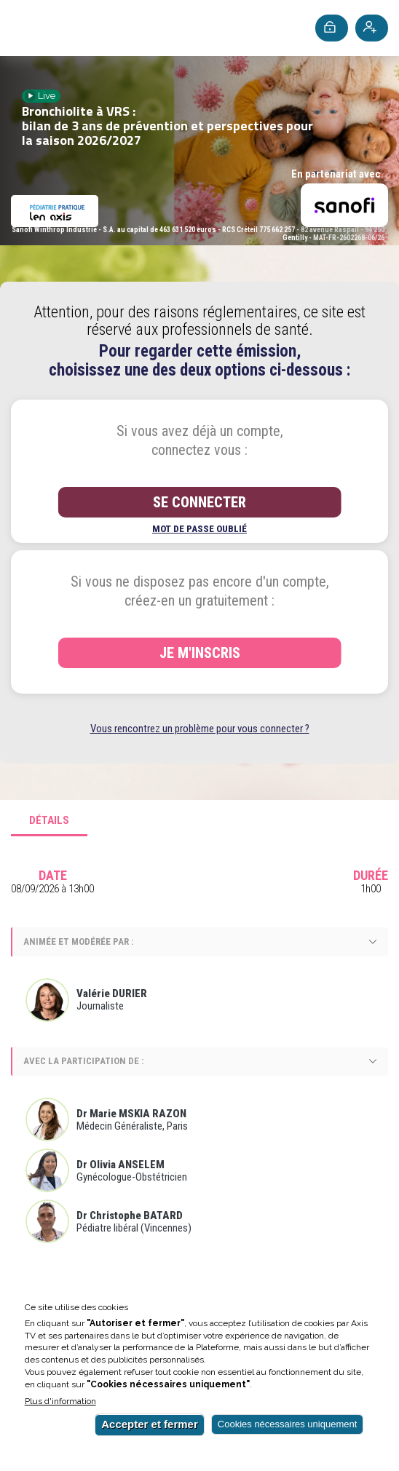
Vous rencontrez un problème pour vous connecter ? (199, 728)
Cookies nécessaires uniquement (287, 1424)
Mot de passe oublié (199, 528)
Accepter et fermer (149, 1424)
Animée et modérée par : (78, 941)
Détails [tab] (49, 820)
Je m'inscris (199, 653)
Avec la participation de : (83, 1060)
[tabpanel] (199, 1067)
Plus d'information (60, 1401)
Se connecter (199, 502)
